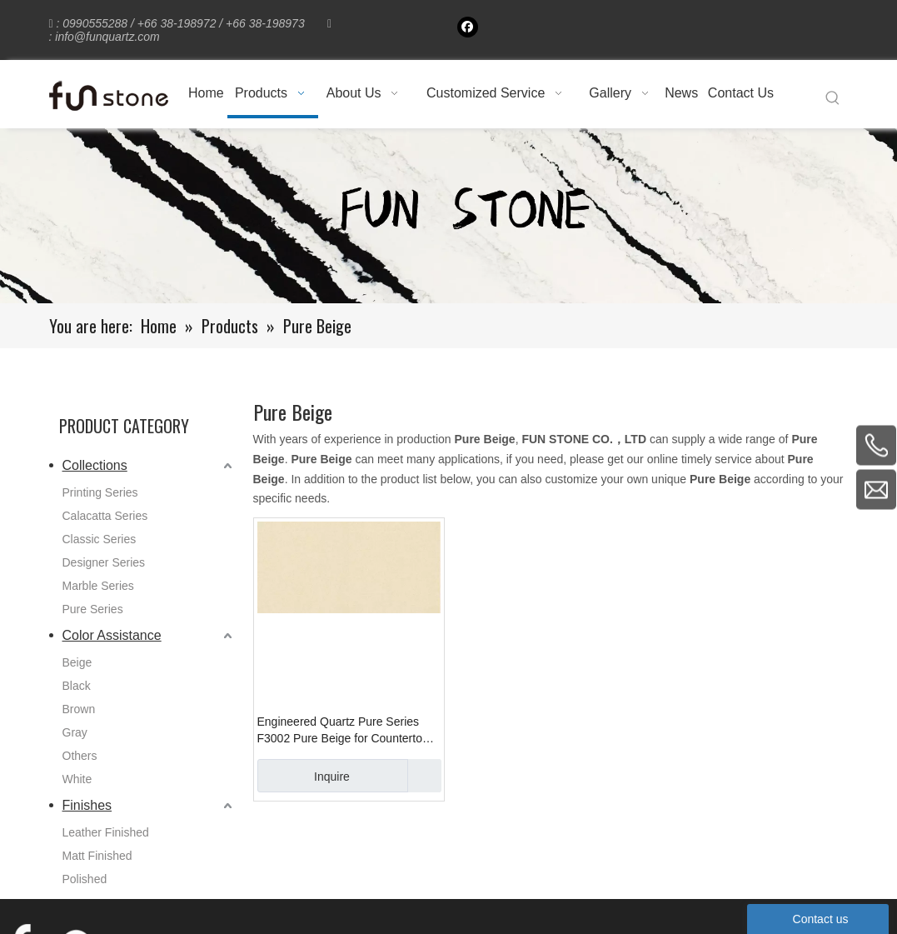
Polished (84, 879)
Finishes (87, 805)
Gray (74, 732)
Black (76, 685)
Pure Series (92, 609)
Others (79, 755)
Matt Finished (97, 855)
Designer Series (104, 562)
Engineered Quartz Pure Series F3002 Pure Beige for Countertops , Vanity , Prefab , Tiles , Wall (346, 731)
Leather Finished (105, 832)
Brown (79, 709)
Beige (77, 662)
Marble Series (98, 585)
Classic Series (99, 539)
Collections (94, 465)
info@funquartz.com (107, 36)
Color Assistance (112, 635)
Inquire (303, 775)
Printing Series (100, 492)
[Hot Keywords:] (833, 98)
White (77, 779)
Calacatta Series (105, 515)
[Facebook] (467, 27)
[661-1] (448, 215)
